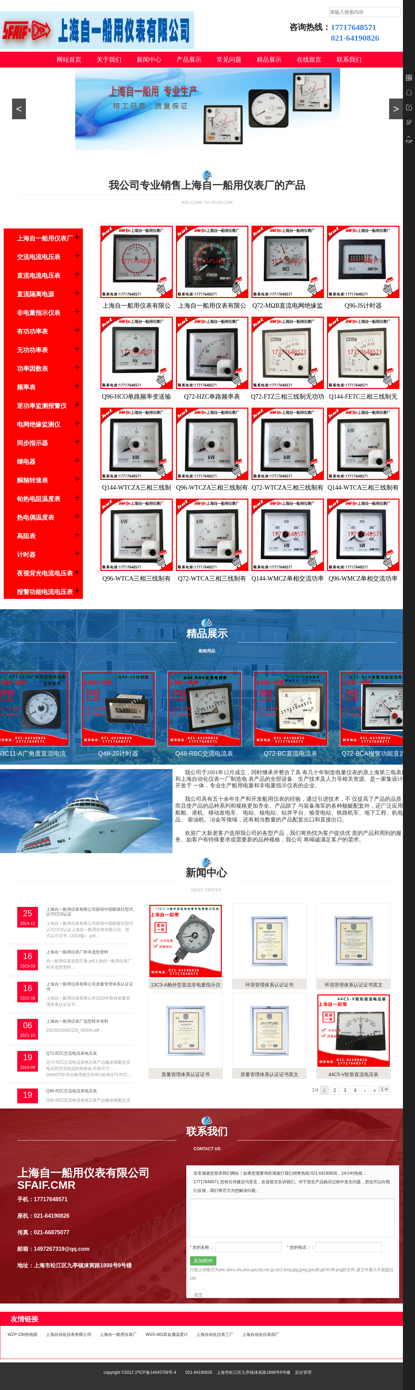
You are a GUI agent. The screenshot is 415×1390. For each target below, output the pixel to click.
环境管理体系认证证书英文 (354, 985)
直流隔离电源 (35, 294)
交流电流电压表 (38, 257)
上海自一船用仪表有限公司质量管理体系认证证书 (89, 986)
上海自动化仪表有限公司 (68, 1334)
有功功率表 (32, 331)
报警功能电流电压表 (45, 592)
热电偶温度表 (35, 517)
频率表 (26, 387)
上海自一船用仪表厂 (45, 238)
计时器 (26, 554)
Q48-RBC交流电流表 (206, 753)
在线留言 (309, 59)
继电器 (26, 461)
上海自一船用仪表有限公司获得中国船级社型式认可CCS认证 (89, 912)
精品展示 (269, 59)
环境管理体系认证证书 (269, 985)
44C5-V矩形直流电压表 (353, 1074)
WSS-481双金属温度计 (167, 1334)
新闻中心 (149, 59)
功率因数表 (32, 368)
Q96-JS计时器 (363, 305)
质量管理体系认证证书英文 (269, 1074)
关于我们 (109, 59)
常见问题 (229, 59)
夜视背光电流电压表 (45, 573)
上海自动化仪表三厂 (215, 1334)
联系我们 (349, 59)
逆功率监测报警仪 (42, 405)
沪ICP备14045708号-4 (155, 1372)
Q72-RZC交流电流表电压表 (71, 1053)
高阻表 (26, 536)
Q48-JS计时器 (119, 753)
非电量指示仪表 (38, 312)
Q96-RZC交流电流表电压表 (71, 1091)
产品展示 (189, 59)
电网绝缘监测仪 (38, 424)
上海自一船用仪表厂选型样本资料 (77, 1021)
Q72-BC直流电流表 (292, 753)
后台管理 (303, 1372)
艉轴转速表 (32, 480)
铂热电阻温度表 (38, 498)
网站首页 (69, 59)
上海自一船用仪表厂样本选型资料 (77, 952)
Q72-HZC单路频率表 (212, 396)
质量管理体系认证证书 (185, 1074)
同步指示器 (32, 443)
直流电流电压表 (38, 275)
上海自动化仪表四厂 (260, 1334)
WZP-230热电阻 (23, 1334)
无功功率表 (32, 350)
